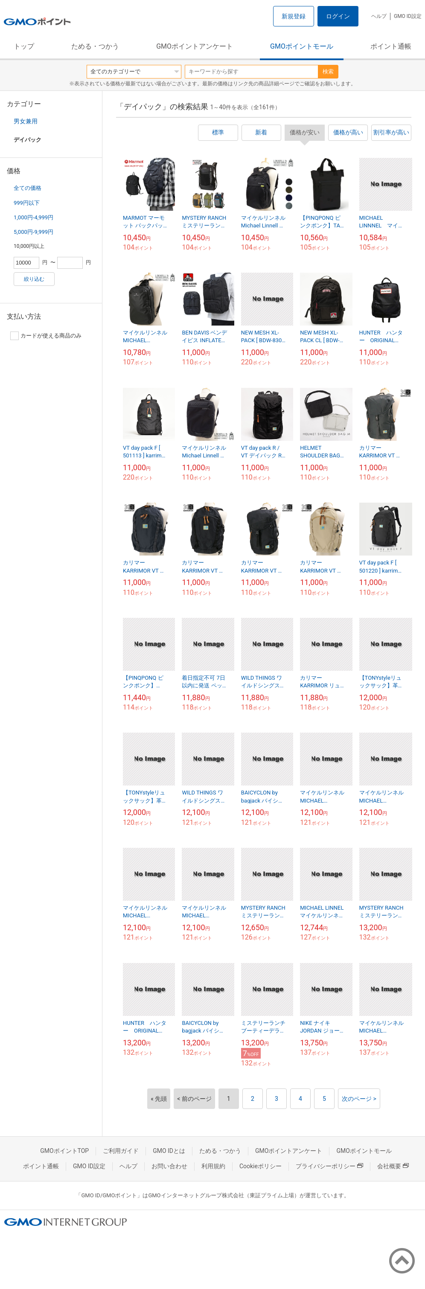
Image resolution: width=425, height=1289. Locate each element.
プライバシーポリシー (329, 1166)
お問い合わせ (169, 1166)
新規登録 (294, 16)
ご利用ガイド (121, 1150)
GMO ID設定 (408, 16)
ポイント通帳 (390, 46)
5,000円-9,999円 (33, 232)
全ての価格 (27, 188)
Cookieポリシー (260, 1166)
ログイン (338, 16)
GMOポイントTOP (64, 1150)
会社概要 (393, 1166)
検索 (328, 71)
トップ (24, 46)
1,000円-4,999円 (33, 217)
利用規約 (213, 1166)
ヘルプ (379, 16)
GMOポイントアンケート (194, 46)
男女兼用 (26, 121)
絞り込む (34, 279)
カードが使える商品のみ (46, 336)
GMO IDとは (169, 1150)
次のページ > (359, 1098)
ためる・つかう (95, 46)
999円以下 (27, 203)
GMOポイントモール (301, 46)
